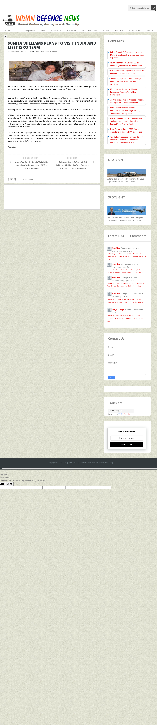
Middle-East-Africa (89, 30)
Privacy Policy (98, 462)
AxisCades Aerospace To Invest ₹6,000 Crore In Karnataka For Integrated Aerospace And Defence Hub (126, 140)
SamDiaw (116, 248)
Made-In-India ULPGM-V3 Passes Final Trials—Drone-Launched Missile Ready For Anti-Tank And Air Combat (126, 121)
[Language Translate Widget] (121, 411)
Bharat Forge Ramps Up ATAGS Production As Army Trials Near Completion (123, 92)
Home (7, 30)
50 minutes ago (139, 273)
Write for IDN (134, 30)
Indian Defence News (46, 51)
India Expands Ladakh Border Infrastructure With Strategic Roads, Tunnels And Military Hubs (125, 110)
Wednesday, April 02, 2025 (20, 51)
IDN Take (119, 30)
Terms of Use (85, 462)
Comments (27, 179)
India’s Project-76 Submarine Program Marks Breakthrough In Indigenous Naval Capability (127, 55)
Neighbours (30, 30)
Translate (125, 414)
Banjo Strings (118, 309)
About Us (149, 30)
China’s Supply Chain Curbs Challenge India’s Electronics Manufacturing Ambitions (125, 81)
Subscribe (126, 444)
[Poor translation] (9, 484)
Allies (43, 30)
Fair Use (108, 462)
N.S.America (56, 30)
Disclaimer (72, 462)
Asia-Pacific (71, 30)
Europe (106, 30)
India (18, 30)
